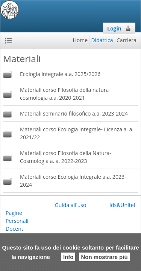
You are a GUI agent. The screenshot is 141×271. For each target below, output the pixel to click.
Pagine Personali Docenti (17, 220)
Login (119, 28)
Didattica (102, 40)
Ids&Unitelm (124, 205)
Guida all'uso (70, 205)
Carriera (126, 40)
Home (80, 40)
